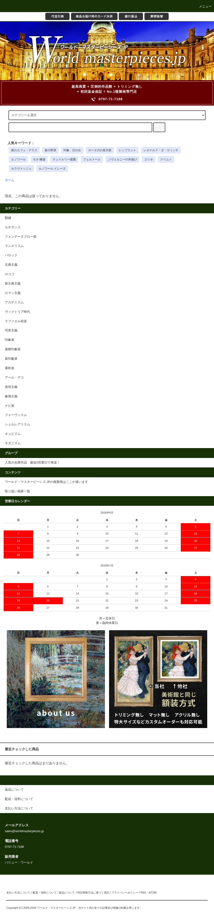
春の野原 (50, 150)
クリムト (166, 159)
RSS (143, 892)
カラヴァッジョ (21, 168)
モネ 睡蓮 (39, 159)
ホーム (9, 180)
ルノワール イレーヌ (52, 168)
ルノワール (18, 159)
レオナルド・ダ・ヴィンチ (160, 150)
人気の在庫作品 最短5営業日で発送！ (32, 462)
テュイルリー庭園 (64, 159)
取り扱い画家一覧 (17, 491)
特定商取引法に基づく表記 (93, 892)
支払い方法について (18, 892)
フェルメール (92, 159)
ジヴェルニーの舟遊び (122, 159)
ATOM (153, 892)
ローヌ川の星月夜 (99, 150)
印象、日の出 (72, 150)
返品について (67, 892)
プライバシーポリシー (124, 892)
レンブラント (127, 150)
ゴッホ (148, 159)
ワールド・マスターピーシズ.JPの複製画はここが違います (46, 482)
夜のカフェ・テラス (24, 150)
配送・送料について (45, 892)
